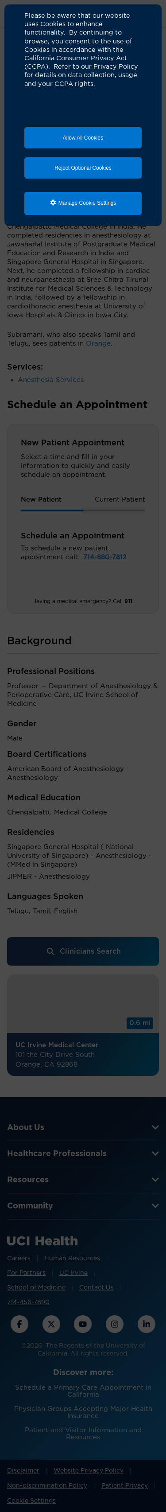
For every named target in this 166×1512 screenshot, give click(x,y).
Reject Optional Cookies (83, 168)
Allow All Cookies (83, 138)
